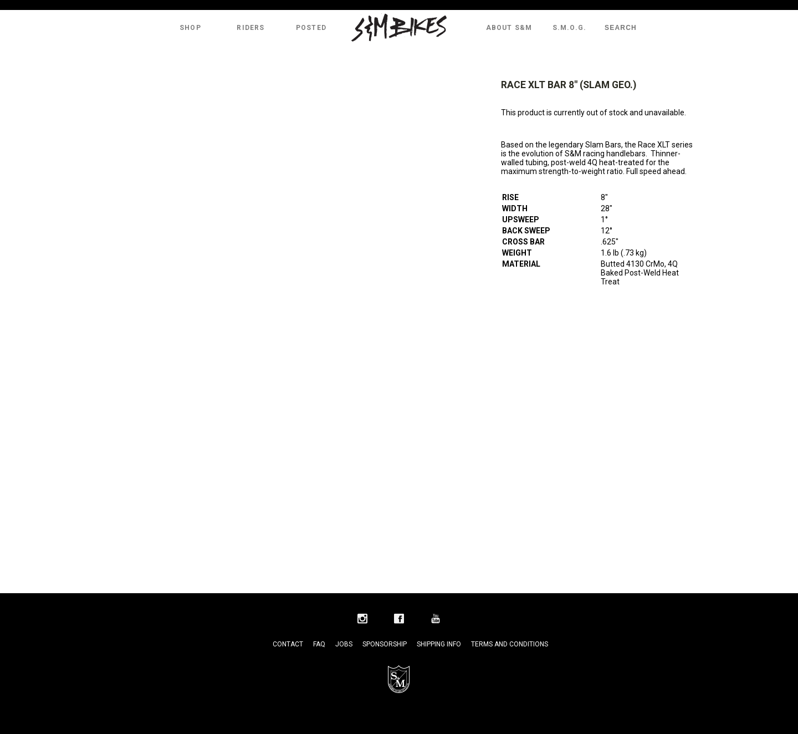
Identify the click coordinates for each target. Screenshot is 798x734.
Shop (190, 28)
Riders (250, 28)
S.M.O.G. (570, 28)
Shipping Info (439, 644)
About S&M (509, 28)
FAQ (319, 644)
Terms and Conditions (509, 644)
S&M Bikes (399, 27)
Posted (311, 28)
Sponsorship (384, 644)
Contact (288, 644)
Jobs (343, 644)
